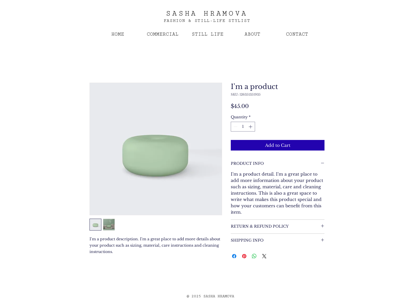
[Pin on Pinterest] (244, 256)
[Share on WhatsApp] (254, 256)
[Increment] (251, 126)
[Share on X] (264, 256)
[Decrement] (235, 126)
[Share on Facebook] (234, 256)
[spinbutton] (243, 126)
